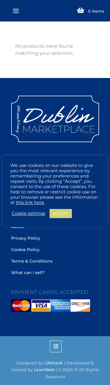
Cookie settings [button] (28, 213)
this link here (30, 202)
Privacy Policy (25, 238)
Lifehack (54, 363)
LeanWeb (44, 369)
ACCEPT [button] (60, 213)
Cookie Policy (25, 249)
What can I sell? (28, 272)
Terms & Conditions (32, 261)
